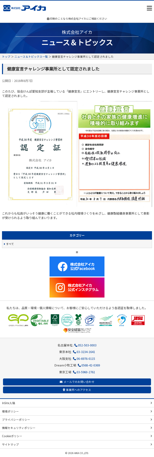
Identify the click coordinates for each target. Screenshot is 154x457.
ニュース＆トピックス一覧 (31, 56)
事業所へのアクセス (78, 390)
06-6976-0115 (86, 358)
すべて (10, 244)
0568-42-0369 (90, 365)
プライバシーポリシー (16, 420)
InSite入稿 (8, 403)
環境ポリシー (10, 411)
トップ (6, 56)
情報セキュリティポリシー (18, 428)
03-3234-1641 (86, 352)
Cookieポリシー (12, 436)
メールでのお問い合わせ (79, 382)
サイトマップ (10, 444)
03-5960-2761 (86, 372)
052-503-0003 (87, 345)
